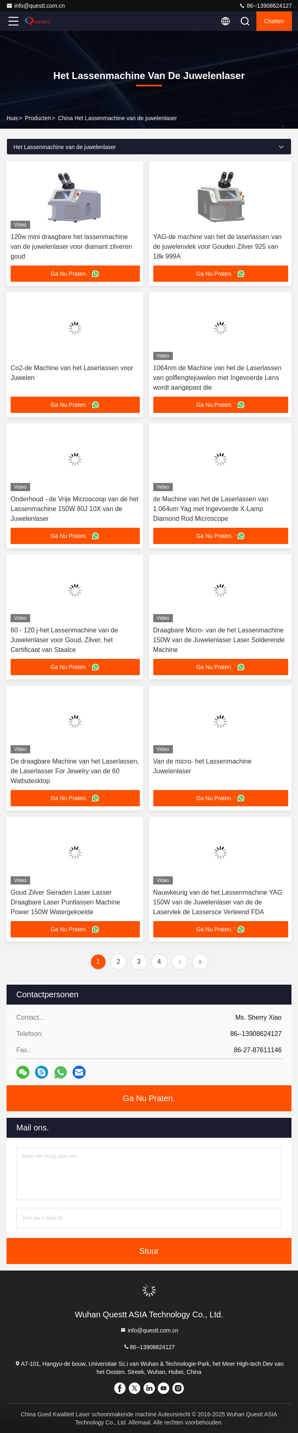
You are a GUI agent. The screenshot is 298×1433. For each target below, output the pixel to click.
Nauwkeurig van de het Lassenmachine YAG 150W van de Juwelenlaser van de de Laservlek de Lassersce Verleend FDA (218, 902)
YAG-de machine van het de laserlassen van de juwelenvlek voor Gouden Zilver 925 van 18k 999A (217, 246)
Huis (12, 118)
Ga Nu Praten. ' (75, 274)
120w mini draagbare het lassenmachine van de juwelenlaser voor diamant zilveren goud (71, 246)
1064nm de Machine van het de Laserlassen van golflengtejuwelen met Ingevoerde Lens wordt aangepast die (217, 377)
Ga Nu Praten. (149, 1098)
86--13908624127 (265, 5)
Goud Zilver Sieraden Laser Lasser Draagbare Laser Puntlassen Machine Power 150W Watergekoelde (65, 902)
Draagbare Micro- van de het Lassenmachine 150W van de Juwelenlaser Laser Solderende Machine (219, 640)
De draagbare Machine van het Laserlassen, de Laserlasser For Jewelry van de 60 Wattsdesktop (75, 771)
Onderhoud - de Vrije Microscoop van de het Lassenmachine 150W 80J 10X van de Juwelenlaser (74, 509)
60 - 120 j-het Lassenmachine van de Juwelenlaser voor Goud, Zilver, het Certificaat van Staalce (64, 640)
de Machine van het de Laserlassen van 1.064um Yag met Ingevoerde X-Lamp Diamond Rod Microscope (211, 509)
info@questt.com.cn (35, 5)
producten (38, 118)
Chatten (274, 21)
